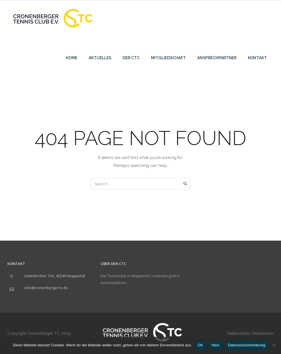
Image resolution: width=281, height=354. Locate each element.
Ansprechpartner (217, 58)
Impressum (263, 333)
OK (200, 345)
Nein (216, 345)
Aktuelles (100, 58)
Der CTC (131, 58)
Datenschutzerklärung (246, 345)
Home (71, 58)
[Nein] (274, 345)
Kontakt (257, 58)
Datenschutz (238, 333)
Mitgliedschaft (168, 58)
